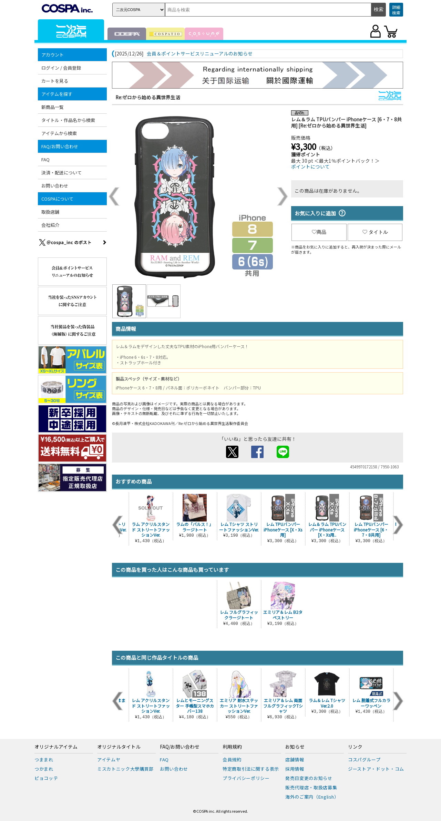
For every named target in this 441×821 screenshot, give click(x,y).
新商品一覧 (52, 107)
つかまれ (43, 769)
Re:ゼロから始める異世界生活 (147, 97)
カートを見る (54, 81)
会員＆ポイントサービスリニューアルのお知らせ (200, 54)
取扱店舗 (50, 212)
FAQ (45, 159)
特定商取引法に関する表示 (251, 769)
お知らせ (295, 747)
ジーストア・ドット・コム (376, 769)
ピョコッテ (46, 778)
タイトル (375, 232)
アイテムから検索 (59, 133)
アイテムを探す (56, 94)
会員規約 (232, 759)
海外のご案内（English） (312, 796)
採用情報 (294, 769)
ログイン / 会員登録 (61, 67)
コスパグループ (364, 759)
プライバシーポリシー (246, 778)
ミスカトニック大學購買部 (125, 769)
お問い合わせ (54, 185)
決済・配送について (61, 172)
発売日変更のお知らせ (308, 778)
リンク (355, 747)
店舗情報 (294, 759)
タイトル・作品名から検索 (68, 120)
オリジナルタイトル (119, 747)
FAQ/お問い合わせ (59, 146)
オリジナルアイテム (56, 747)
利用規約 (232, 747)
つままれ (43, 759)
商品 (319, 232)
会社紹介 (50, 225)
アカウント (52, 54)
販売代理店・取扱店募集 (311, 787)
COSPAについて (57, 198)
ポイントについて (310, 166)
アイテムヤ (108, 759)
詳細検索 (396, 10)
